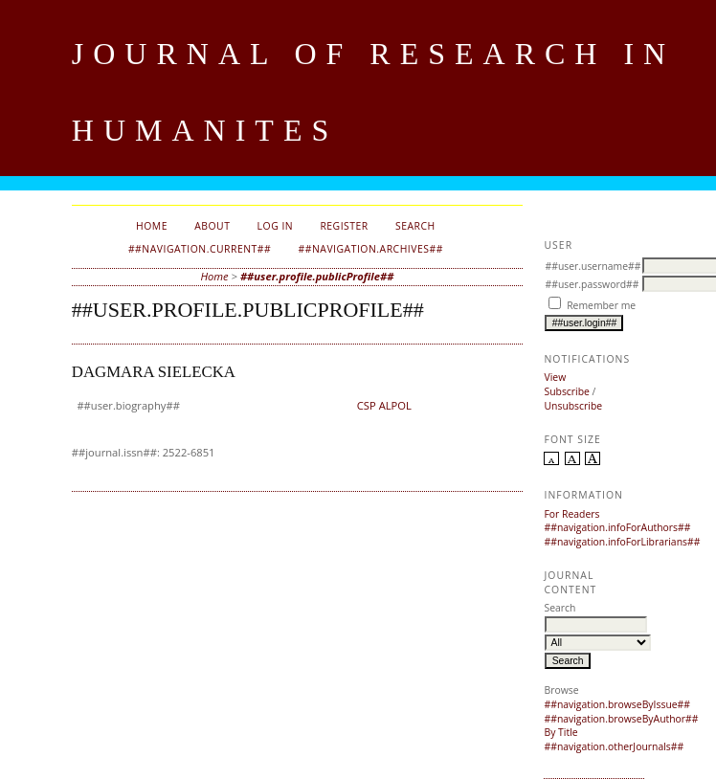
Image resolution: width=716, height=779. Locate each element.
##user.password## (591, 284)
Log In (275, 226)
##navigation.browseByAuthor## (621, 718)
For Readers (571, 514)
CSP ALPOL (384, 405)
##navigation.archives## (370, 249)
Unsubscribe (573, 405)
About (212, 226)
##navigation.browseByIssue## (617, 704)
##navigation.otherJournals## (613, 746)
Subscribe (566, 391)
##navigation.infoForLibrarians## (622, 541)
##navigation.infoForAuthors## (617, 527)
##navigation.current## (199, 249)
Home (152, 226)
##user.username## (592, 266)
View (555, 377)
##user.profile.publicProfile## (317, 276)
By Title (560, 732)
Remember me (601, 305)
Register (344, 226)
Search (415, 226)
